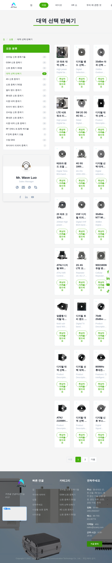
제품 (44, 5)
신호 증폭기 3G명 (68, 499)
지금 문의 (95, 544)
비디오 (58, 5)
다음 (93, 459)
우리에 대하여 (38, 494)
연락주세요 (37, 504)
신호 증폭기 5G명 (68, 514)
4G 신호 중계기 (67, 509)
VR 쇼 (74, 5)
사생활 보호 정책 (40, 509)
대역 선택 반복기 (67, 504)
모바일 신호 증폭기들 (69, 489)
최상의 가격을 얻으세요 (62, 80)
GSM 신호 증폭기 (68, 494)
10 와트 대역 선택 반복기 (62, 64)
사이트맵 (36, 514)
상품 (11, 39)
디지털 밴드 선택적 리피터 (81, 64)
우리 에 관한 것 (94, 5)
